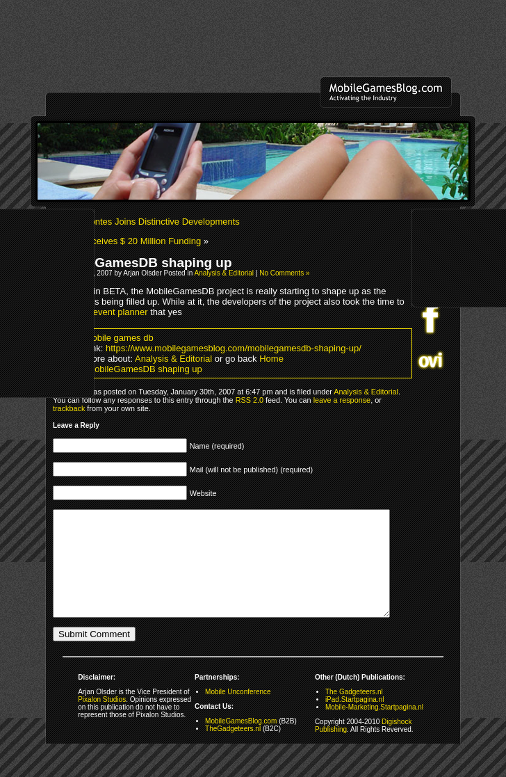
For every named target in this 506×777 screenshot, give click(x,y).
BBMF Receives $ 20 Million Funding (127, 241)
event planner (120, 312)
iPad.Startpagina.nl (354, 720)
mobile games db (119, 338)
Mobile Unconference (238, 712)
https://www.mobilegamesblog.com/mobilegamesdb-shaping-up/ (233, 348)
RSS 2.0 (249, 400)
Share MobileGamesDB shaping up (131, 369)
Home (271, 358)
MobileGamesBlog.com (241, 742)
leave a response (341, 400)
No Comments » (284, 273)
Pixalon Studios (102, 720)
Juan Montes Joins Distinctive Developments (150, 221)
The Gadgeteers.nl (354, 712)
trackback (69, 408)
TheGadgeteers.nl (233, 749)
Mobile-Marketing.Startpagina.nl (374, 728)
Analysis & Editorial (224, 273)
